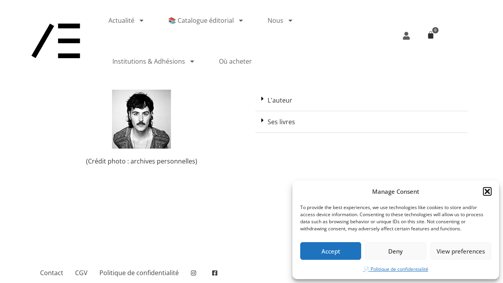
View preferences (461, 251)
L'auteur (280, 100)
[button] (487, 191)
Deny (395, 251)
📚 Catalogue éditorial (206, 20)
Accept (330, 251)
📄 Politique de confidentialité (395, 269)
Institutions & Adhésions (153, 61)
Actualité (126, 20)
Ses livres (281, 122)
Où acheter (235, 61)
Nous (281, 20)
